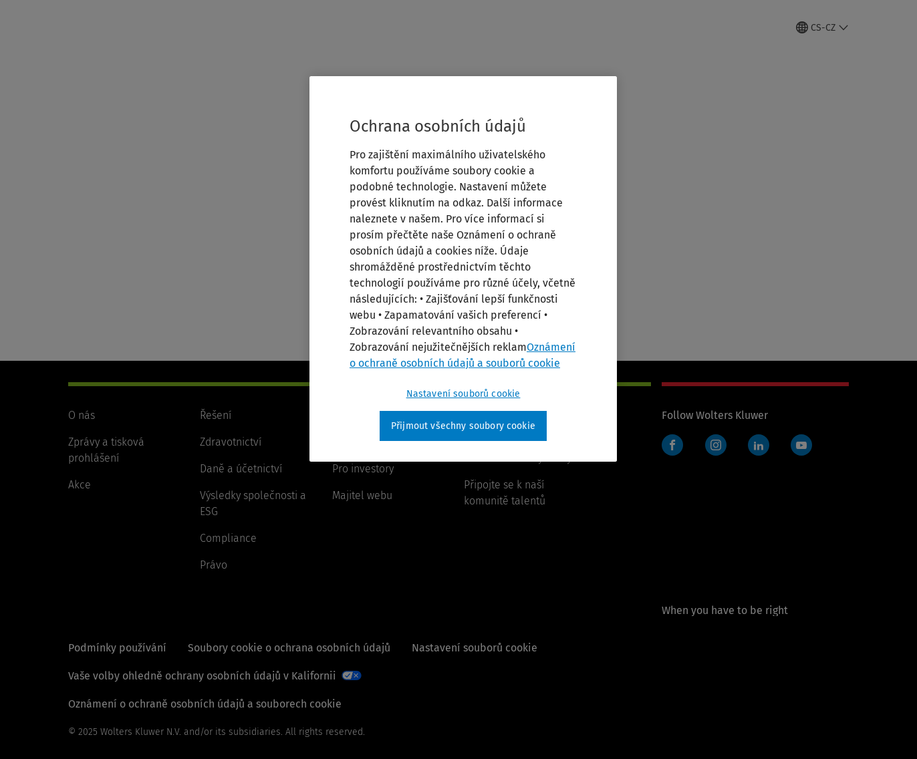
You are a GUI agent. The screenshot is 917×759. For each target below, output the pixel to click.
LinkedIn (758, 445)
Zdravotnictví (230, 442)
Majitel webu (362, 495)
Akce (79, 484)
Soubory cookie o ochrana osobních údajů (289, 647)
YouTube (801, 445)
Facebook (672, 445)
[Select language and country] (822, 27)
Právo (213, 565)
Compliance (228, 538)
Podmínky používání (117, 647)
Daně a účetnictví (241, 468)
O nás (81, 415)
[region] (463, 269)
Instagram (716, 445)
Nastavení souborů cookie (474, 647)
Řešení (215, 415)
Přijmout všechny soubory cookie (463, 426)
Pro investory (363, 468)
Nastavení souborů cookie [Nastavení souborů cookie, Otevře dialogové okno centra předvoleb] (463, 394)
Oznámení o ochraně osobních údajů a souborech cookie (205, 704)
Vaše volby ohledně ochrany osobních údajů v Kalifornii (202, 675)
